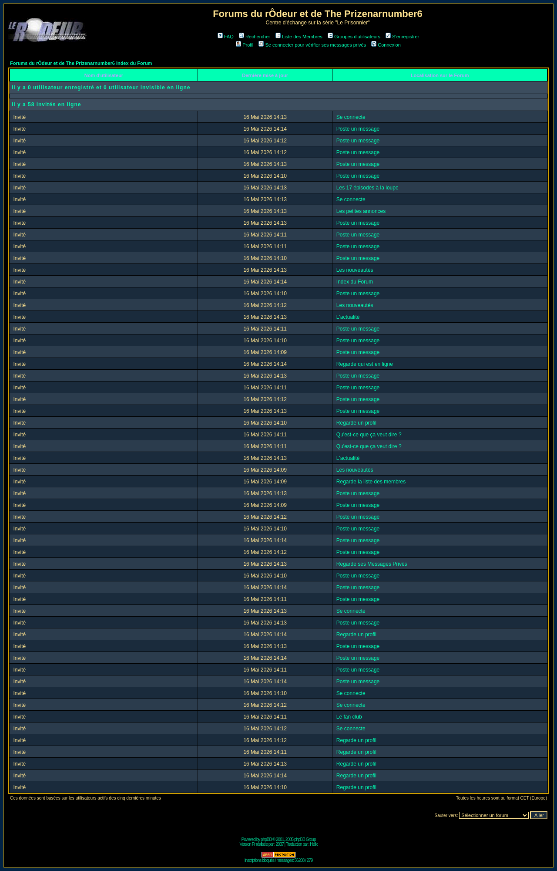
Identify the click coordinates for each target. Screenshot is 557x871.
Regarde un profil (356, 423)
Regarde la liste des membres (371, 482)
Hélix (313, 844)
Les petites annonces (361, 211)
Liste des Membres (298, 36)
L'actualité (348, 317)
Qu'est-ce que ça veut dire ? (369, 435)
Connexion (386, 44)
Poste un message (357, 129)
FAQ (226, 36)
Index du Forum (354, 282)
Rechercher (254, 36)
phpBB (266, 839)
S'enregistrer (402, 36)
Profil (244, 44)
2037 (280, 844)
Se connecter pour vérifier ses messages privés (312, 44)
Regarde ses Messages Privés (371, 564)
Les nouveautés (354, 270)
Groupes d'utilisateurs (354, 36)
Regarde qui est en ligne (364, 364)
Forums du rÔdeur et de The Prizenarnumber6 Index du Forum (81, 63)
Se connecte (351, 117)
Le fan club (349, 717)
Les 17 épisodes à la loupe (367, 188)
